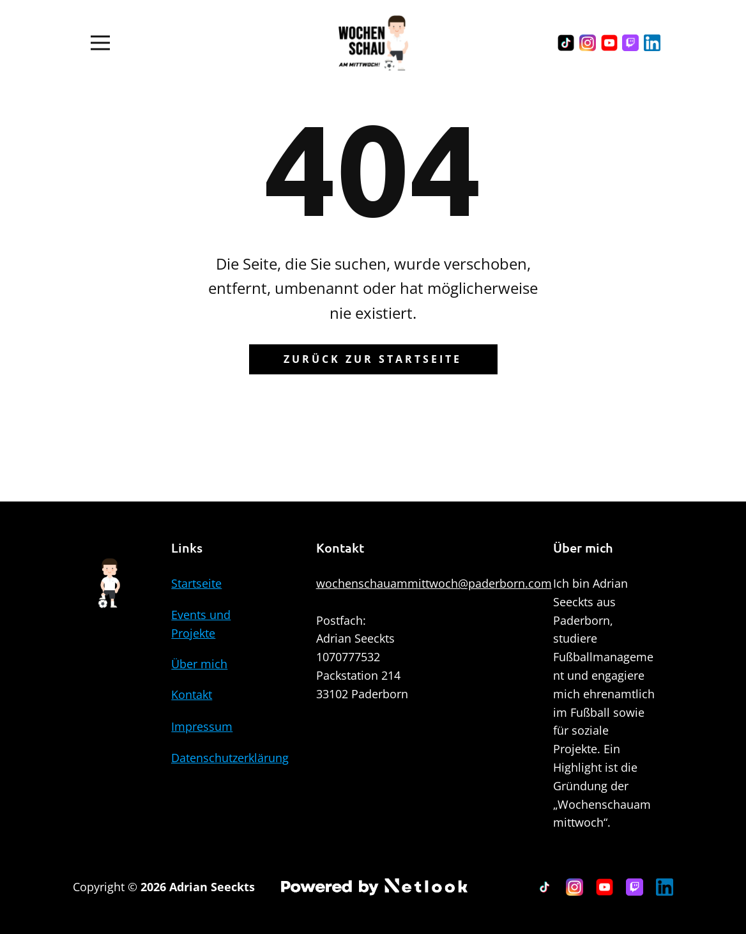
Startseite (196, 583)
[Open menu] (100, 43)
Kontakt (191, 694)
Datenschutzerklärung (230, 757)
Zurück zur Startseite (373, 359)
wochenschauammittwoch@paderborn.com (434, 583)
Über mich (199, 663)
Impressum (201, 726)
